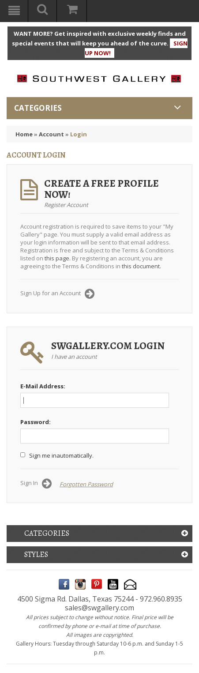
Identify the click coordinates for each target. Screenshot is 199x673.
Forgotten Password (86, 484)
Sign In (36, 483)
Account (51, 134)
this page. (58, 258)
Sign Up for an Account (57, 294)
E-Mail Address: (42, 386)
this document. (141, 266)
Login (78, 134)
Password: (35, 422)
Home (24, 134)
